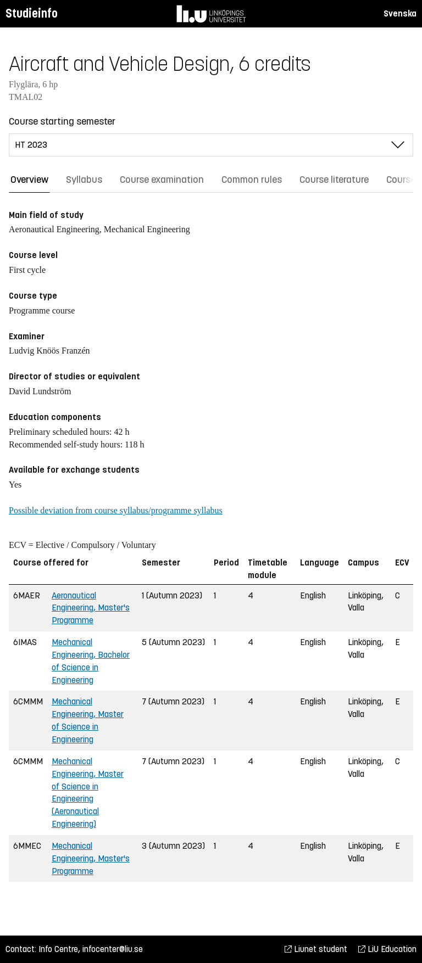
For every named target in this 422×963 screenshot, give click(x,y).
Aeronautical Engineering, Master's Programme (91, 608)
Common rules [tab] (251, 179)
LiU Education (387, 949)
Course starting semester (62, 121)
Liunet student (316, 949)
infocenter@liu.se (112, 949)
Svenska (400, 13)
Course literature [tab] (334, 179)
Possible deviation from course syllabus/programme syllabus (116, 510)
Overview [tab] (29, 179)
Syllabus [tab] (84, 179)
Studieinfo (31, 13)
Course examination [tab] (162, 179)
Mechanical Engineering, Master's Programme (91, 858)
